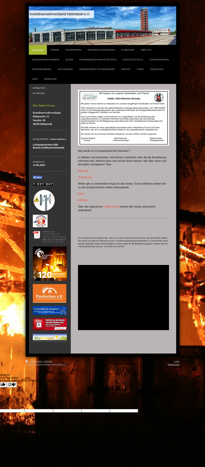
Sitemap (48, 361)
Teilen (37, 177)
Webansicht (173, 364)
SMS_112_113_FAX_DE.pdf (54, 239)
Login (176, 361)
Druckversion (34, 361)
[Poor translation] (12, 384)
